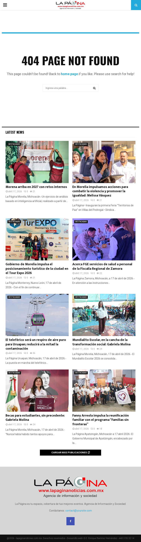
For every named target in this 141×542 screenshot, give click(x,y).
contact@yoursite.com (78, 510)
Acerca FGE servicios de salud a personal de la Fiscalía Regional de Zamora (102, 266)
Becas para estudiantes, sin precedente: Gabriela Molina (35, 418)
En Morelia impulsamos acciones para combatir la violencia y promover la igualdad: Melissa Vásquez (100, 191)
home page (69, 74)
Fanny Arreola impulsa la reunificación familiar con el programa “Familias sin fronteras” (100, 420)
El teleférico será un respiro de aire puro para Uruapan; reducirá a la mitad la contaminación (36, 344)
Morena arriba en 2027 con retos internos (36, 187)
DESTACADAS (14, 144)
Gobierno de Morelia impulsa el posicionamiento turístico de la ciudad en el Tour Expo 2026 (37, 269)
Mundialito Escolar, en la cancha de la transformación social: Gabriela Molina (101, 342)
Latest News (15, 132)
